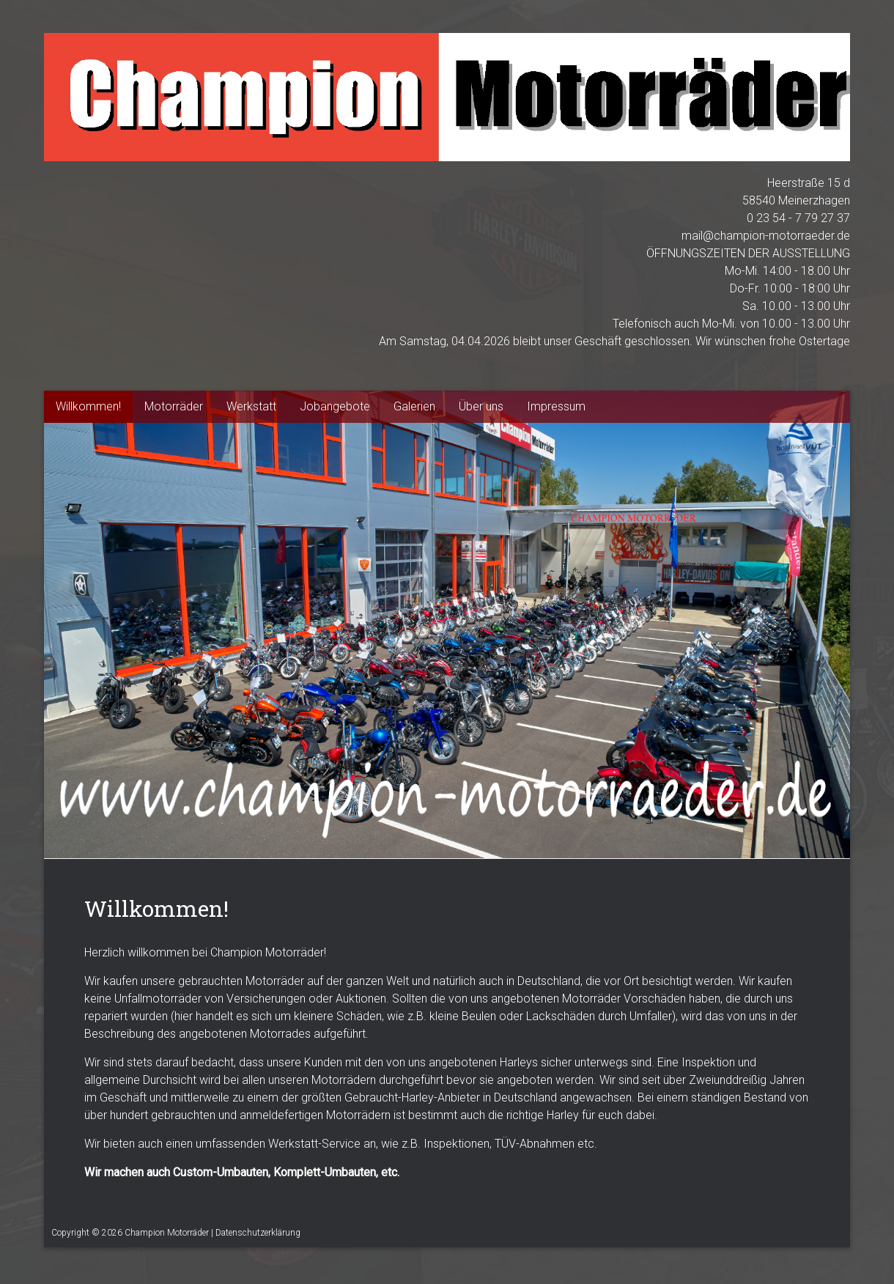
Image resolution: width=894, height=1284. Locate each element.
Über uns (481, 406)
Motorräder (173, 406)
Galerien (414, 406)
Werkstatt (251, 406)
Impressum (556, 406)
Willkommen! (88, 406)
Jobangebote (335, 406)
